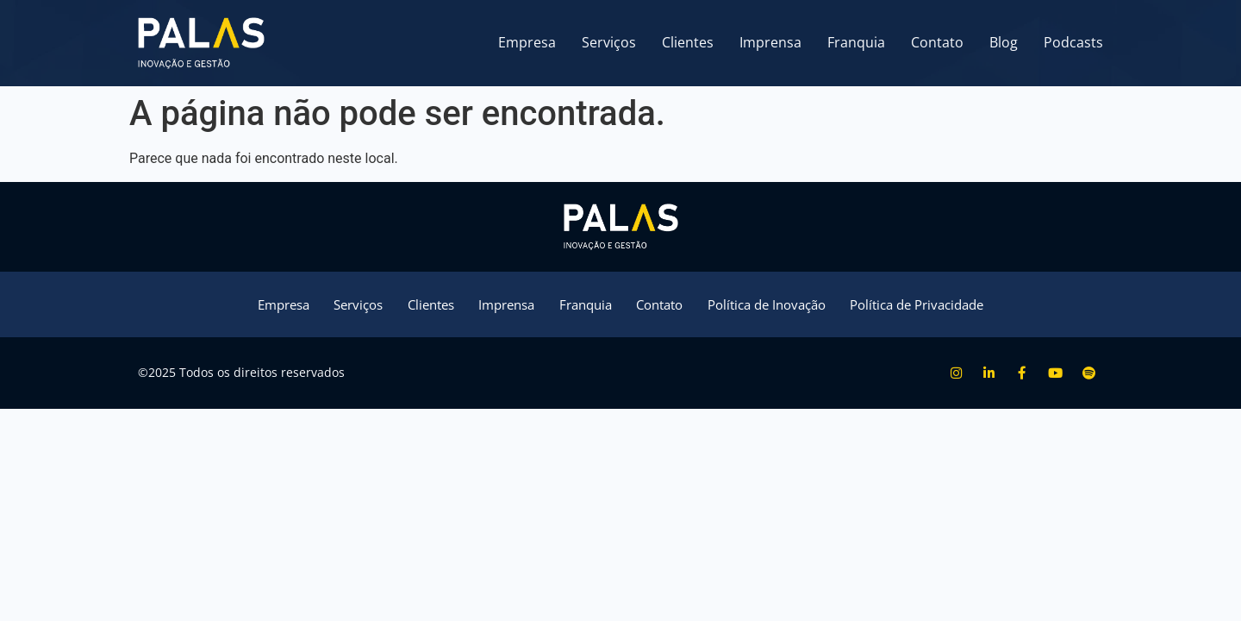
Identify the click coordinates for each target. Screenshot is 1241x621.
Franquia (856, 42)
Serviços (609, 42)
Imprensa (770, 42)
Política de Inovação (780, 305)
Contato (937, 42)
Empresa (527, 42)
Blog (1003, 42)
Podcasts (1073, 42)
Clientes (688, 42)
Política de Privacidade (943, 305)
